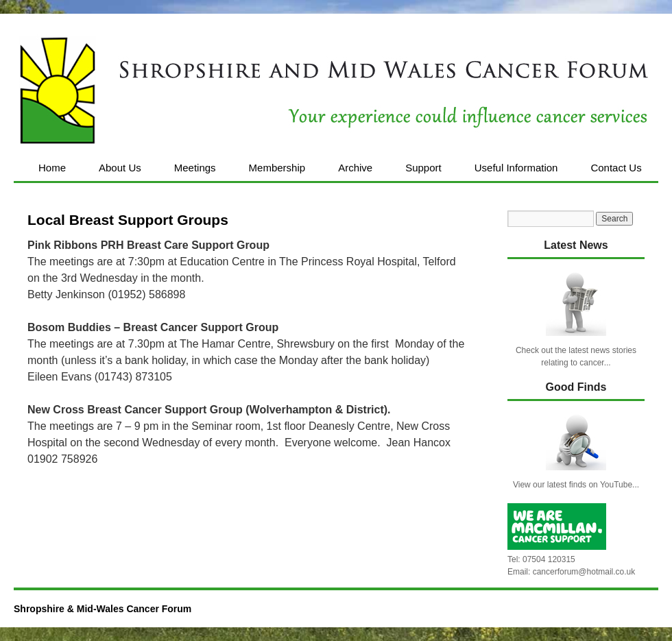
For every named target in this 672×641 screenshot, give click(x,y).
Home (52, 167)
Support (423, 167)
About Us (120, 167)
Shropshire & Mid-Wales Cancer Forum (102, 608)
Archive (355, 167)
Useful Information (516, 167)
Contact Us (615, 167)
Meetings (195, 167)
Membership (277, 167)
